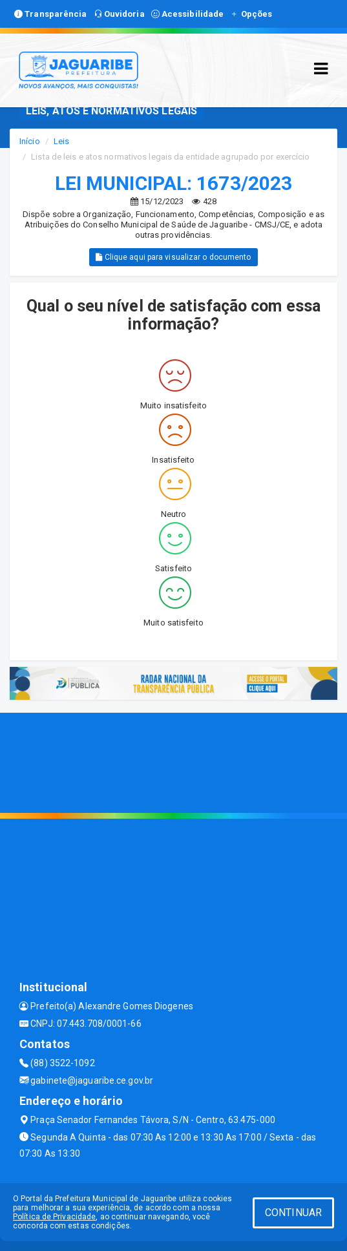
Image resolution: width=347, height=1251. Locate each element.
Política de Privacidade (54, 1216)
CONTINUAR (293, 1212)
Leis (61, 141)
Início (29, 141)
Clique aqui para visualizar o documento (173, 257)
